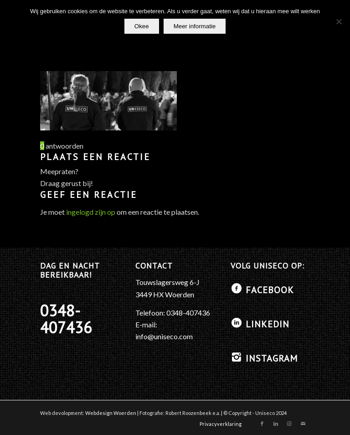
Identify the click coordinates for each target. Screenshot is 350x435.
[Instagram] (236, 357)
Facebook (270, 290)
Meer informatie (195, 26)
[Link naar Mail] (303, 423)
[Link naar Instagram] (289, 423)
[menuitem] (218, 424)
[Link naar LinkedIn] (276, 423)
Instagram (272, 358)
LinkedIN (267, 324)
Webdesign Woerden (110, 413)
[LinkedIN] (236, 323)
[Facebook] (236, 288)
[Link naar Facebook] (262, 423)
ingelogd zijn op (90, 211)
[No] (338, 21)
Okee (141, 26)
